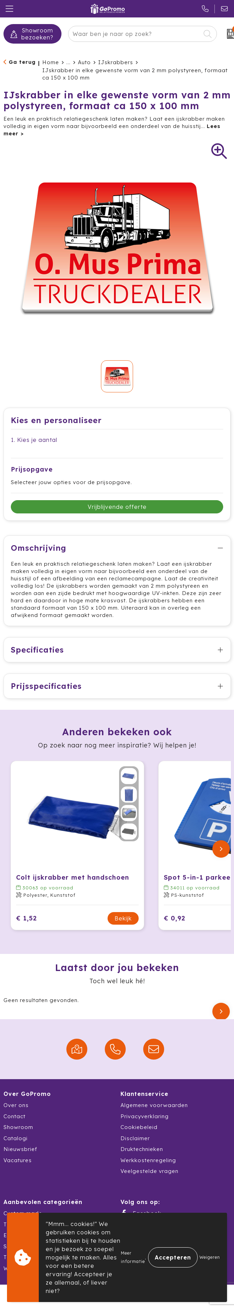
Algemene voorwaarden (154, 1105)
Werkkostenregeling (148, 1160)
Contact (14, 1116)
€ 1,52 (26, 918)
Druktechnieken (141, 1149)
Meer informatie (133, 1257)
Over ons (16, 1105)
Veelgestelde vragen (149, 1171)
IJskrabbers (115, 62)
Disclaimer (135, 1138)
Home (50, 62)
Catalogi (15, 1138)
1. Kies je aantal (34, 439)
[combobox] (134, 34)
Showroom (18, 1127)
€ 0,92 (174, 918)
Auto (84, 62)
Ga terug (22, 62)
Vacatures (17, 1160)
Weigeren (209, 1257)
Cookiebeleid (139, 1127)
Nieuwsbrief (20, 1149)
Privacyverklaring (144, 1116)
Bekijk (123, 918)
